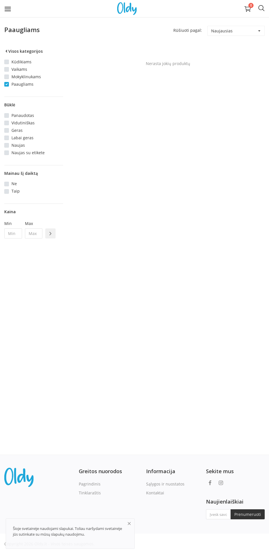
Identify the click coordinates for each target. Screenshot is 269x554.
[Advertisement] (33, 336)
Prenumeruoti (247, 514)
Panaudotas (22, 115)
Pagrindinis (90, 484)
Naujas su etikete (28, 152)
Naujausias (222, 31)
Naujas (18, 145)
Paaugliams (22, 84)
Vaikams (19, 69)
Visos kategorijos (23, 51)
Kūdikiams (21, 61)
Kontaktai (155, 493)
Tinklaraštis (90, 493)
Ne (14, 183)
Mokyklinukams (26, 76)
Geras (17, 130)
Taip (15, 191)
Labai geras (22, 137)
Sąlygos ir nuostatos (165, 484)
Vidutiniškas (23, 123)
